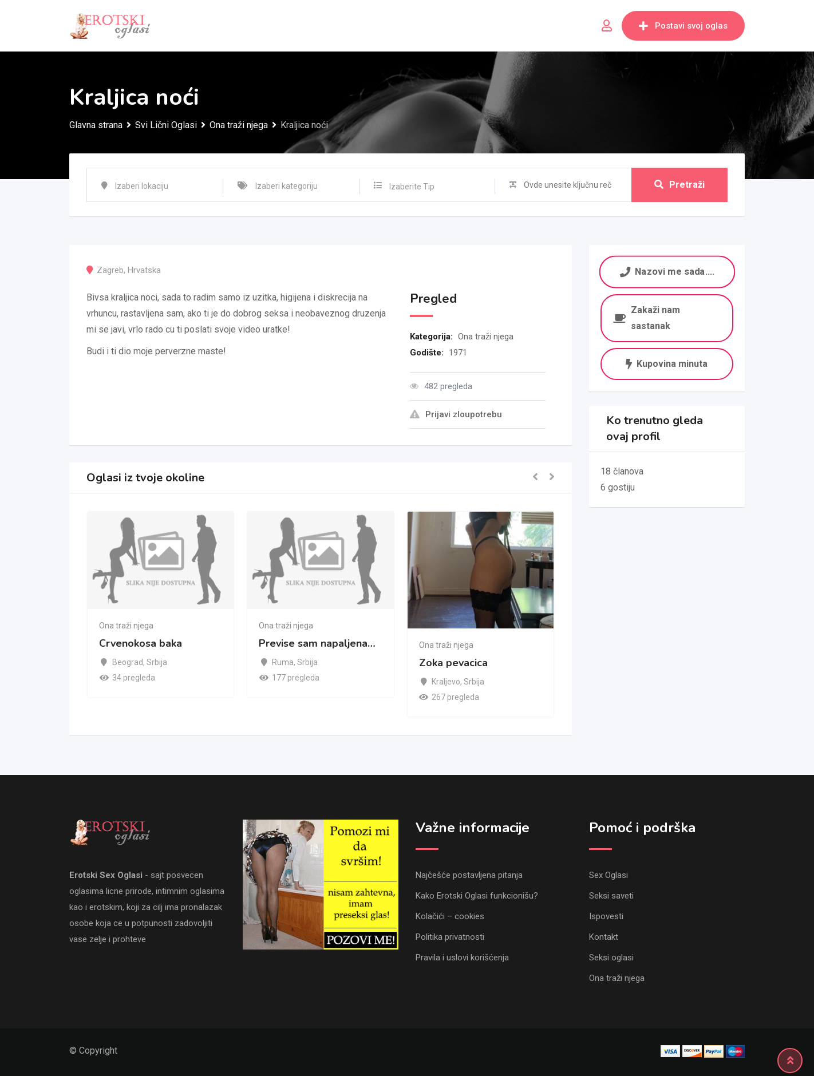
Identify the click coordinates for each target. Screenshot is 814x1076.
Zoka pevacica (453, 663)
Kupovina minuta (667, 363)
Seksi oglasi (611, 957)
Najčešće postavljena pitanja (469, 875)
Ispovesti (606, 916)
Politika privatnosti (450, 937)
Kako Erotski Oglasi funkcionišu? (477, 896)
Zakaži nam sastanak (646, 317)
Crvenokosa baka (140, 643)
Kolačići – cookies (450, 916)
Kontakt (603, 937)
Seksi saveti (611, 896)
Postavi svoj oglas (683, 26)
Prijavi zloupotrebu (456, 414)
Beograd (127, 662)
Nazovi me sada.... (666, 271)
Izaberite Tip (411, 186)
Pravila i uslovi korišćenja (462, 957)
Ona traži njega (485, 336)
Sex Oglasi (608, 875)
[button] (535, 477)
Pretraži (679, 184)
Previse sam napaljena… (317, 643)
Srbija (157, 662)
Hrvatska (144, 270)
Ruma (283, 662)
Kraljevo (446, 681)
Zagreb (110, 270)
